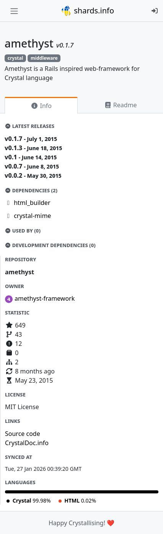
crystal (15, 58)
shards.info (87, 10)
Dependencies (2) (31, 190)
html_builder (32, 202)
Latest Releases (29, 126)
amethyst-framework (45, 298)
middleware (44, 58)
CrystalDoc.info (27, 443)
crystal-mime (32, 215)
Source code (22, 433)
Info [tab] (41, 106)
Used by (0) (23, 230)
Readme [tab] (120, 105)
